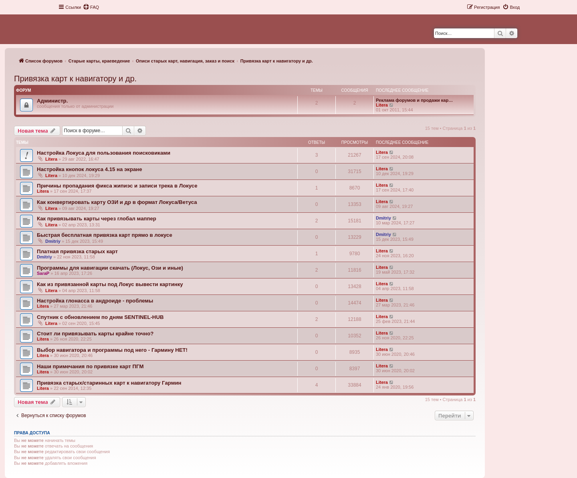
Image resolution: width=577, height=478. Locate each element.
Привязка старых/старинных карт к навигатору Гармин (109, 383)
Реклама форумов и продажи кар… (414, 100)
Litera (382, 105)
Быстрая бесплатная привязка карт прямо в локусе (104, 235)
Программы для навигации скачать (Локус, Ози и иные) (110, 268)
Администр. (52, 101)
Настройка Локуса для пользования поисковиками (103, 153)
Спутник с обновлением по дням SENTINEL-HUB (100, 317)
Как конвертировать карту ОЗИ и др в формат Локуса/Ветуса (117, 202)
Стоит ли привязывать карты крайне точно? (95, 334)
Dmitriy (383, 218)
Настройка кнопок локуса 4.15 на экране (89, 169)
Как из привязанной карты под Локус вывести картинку (110, 284)
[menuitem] (91, 7)
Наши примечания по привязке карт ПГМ (90, 366)
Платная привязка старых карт (77, 251)
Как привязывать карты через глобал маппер (96, 219)
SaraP (43, 273)
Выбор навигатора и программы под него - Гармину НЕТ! (112, 350)
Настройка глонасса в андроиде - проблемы (95, 301)
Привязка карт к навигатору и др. (75, 78)
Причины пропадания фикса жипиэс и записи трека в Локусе (117, 186)
